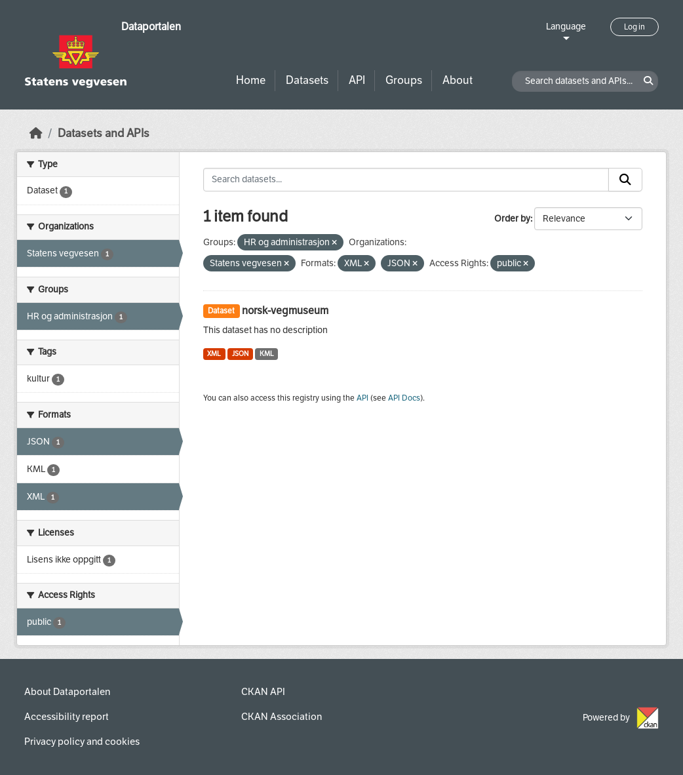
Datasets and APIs (103, 133)
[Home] (36, 133)
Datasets (307, 80)
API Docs (404, 398)
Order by (512, 218)
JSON (240, 353)
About (457, 80)
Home (250, 80)
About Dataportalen (67, 692)
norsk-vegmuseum (285, 310)
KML (267, 353)
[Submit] (625, 179)
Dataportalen (151, 26)
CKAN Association (281, 717)
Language (566, 26)
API (357, 80)
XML (214, 353)
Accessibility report (66, 717)
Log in (634, 26)
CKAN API (263, 692)
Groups (403, 80)
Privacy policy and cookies (82, 741)
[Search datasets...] (406, 179)
